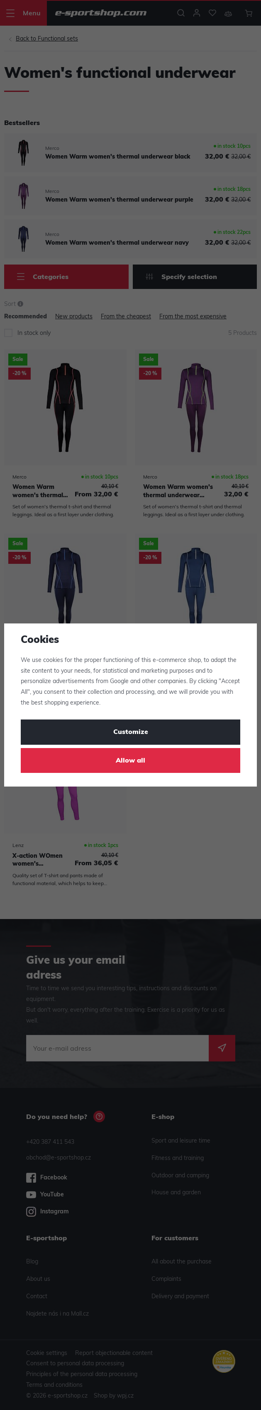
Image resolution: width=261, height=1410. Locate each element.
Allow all (130, 761)
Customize (130, 732)
